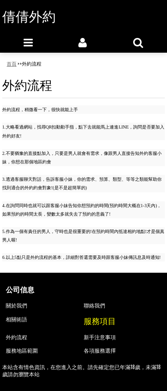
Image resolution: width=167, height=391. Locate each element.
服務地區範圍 (22, 350)
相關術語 (16, 319)
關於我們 (16, 305)
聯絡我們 (94, 305)
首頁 (11, 63)
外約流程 (16, 337)
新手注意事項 (100, 337)
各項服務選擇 (100, 350)
